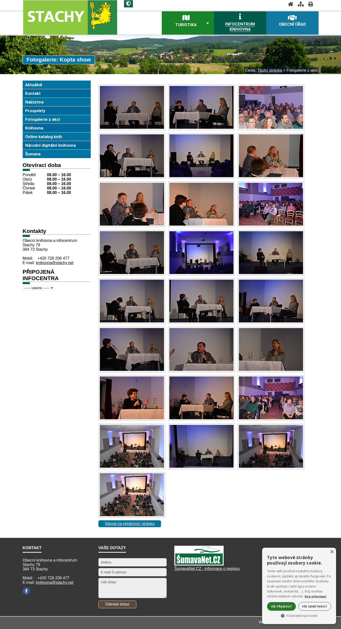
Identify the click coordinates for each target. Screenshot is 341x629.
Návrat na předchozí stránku (130, 524)
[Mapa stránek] (299, 4)
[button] (299, 615)
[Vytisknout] (309, 4)
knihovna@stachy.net (54, 263)
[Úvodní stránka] (289, 4)
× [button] (332, 552)
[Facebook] (26, 591)
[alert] (299, 586)
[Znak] (128, 3)
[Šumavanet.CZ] (199, 564)
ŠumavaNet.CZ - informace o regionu (207, 568)
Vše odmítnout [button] (314, 606)
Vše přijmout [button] (281, 606)
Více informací (315, 596)
